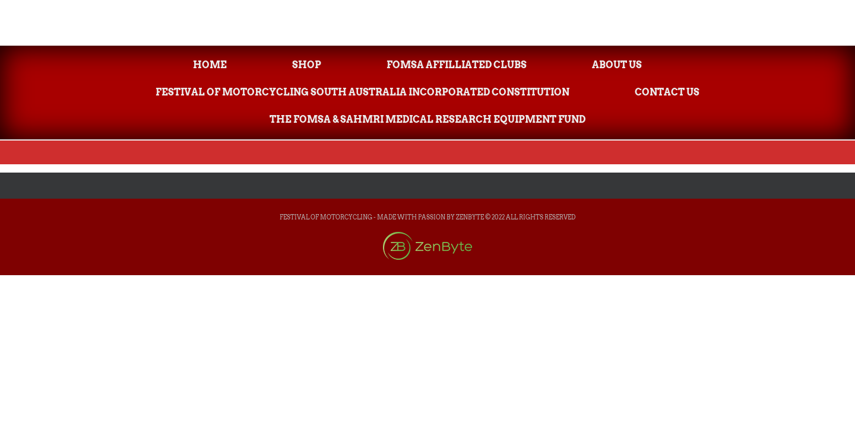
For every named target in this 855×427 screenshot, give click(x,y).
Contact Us (667, 92)
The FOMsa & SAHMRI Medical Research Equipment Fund (427, 119)
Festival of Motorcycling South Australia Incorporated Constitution (362, 92)
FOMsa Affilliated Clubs (457, 65)
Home (210, 65)
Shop (306, 65)
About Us (617, 65)
